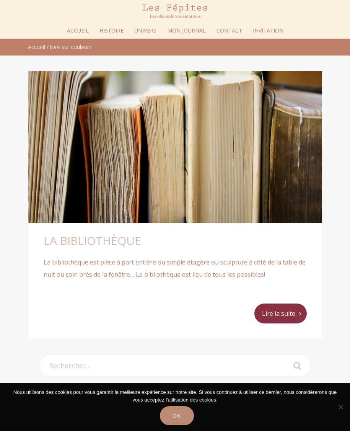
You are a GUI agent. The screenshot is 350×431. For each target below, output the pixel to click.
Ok (177, 416)
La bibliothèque (92, 240)
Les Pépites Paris (175, 11)
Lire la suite (278, 313)
